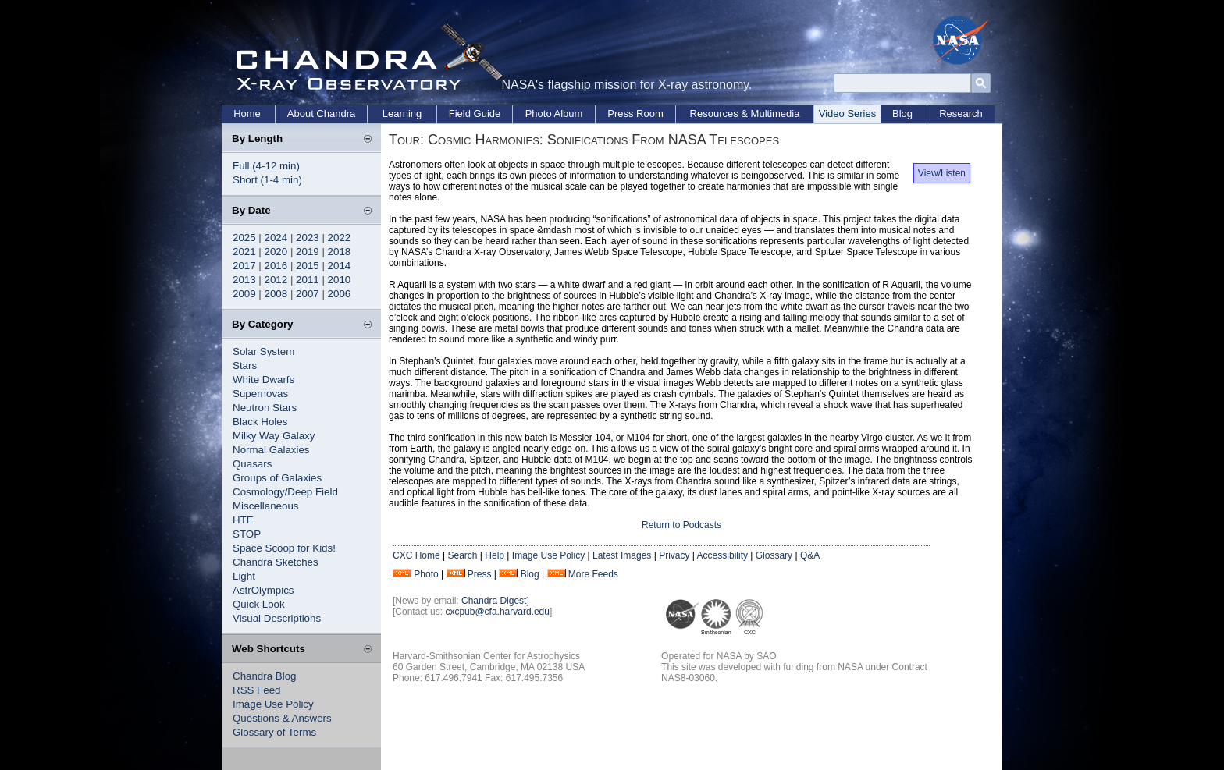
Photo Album (554, 113)
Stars (245, 365)
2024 (276, 237)
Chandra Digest (493, 600)
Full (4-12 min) (266, 166)
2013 (244, 280)
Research (961, 113)
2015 (307, 265)
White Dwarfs (263, 379)
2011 (307, 280)
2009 (244, 294)
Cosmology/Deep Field (285, 492)
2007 (307, 294)
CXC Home (416, 555)
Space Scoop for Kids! (284, 548)
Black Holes (260, 422)
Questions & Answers (282, 718)
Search (462, 555)
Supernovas (260, 393)
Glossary (774, 555)
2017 (244, 265)
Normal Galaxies (271, 450)
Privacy (674, 555)
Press (480, 574)
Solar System (263, 351)
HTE (243, 520)
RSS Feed (257, 690)
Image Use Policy (273, 704)
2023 (307, 237)
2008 (276, 294)
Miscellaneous (265, 506)
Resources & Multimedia (745, 113)
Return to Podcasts (681, 525)
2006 (339, 294)
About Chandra (321, 113)
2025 (244, 237)
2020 (276, 251)
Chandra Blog (265, 676)
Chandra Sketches (275, 562)
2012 (276, 280)
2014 (339, 265)
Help (494, 555)
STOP (247, 534)
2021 (244, 251)
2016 (276, 265)
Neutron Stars (265, 407)
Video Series (847, 113)
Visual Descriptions (277, 618)
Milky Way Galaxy (274, 436)
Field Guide (474, 113)
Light (244, 576)
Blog (902, 113)
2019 (307, 251)
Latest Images (621, 555)
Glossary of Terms (274, 732)
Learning (402, 113)
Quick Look (259, 604)
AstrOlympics (263, 590)
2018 (339, 251)
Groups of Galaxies (277, 478)
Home (247, 113)
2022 (339, 237)
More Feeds (593, 574)
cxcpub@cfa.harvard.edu (497, 611)
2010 (339, 280)
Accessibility (722, 555)
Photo (426, 574)
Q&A (810, 555)
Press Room (635, 113)
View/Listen (942, 173)
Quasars (252, 464)
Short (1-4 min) (267, 180)
